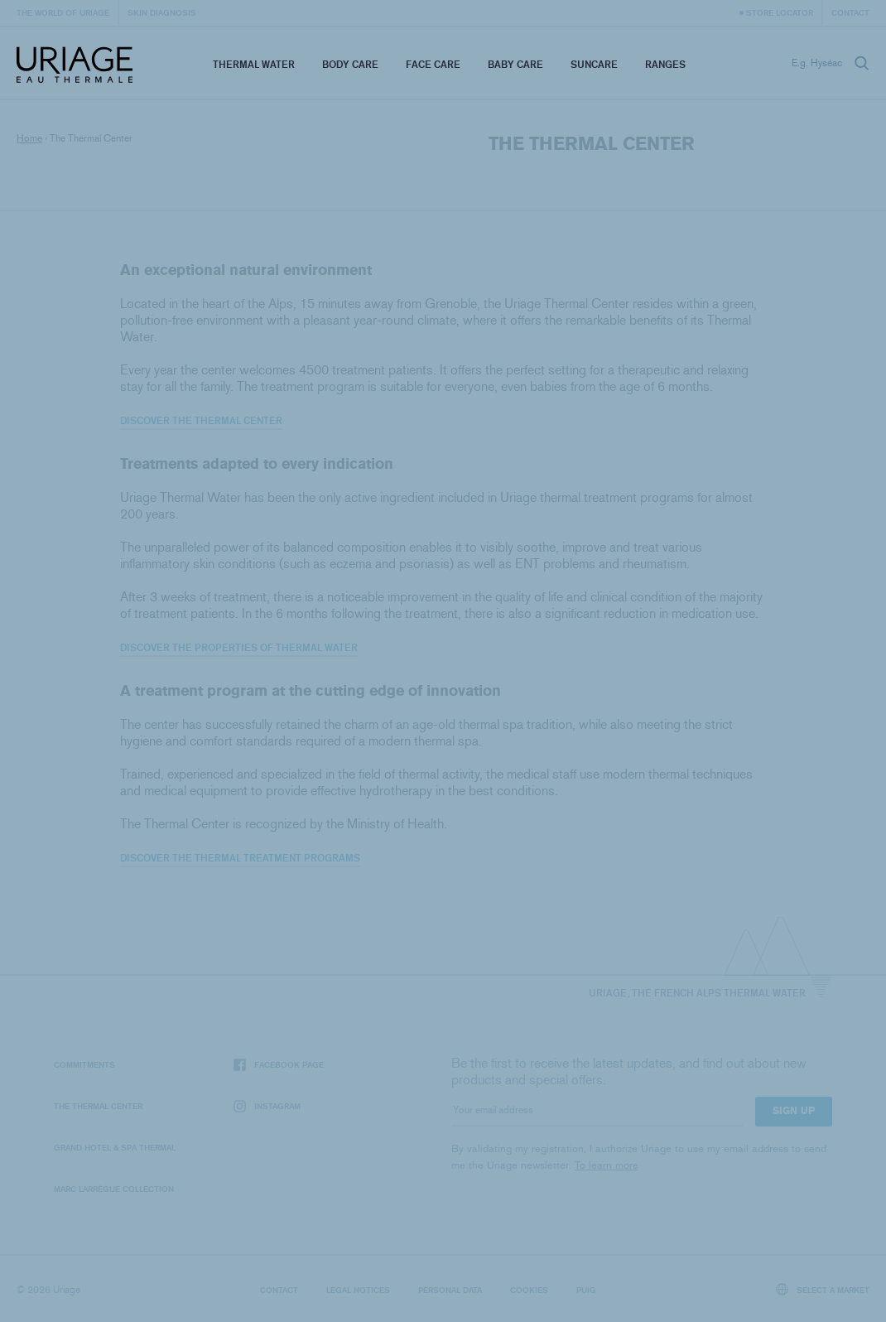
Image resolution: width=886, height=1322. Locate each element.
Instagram (267, 1106)
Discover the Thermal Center (201, 420)
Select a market (823, 1289)
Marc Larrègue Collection (114, 1189)
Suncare (594, 64)
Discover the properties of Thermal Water (239, 647)
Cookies (529, 1290)
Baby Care (515, 64)
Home (29, 138)
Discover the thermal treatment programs (240, 858)
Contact (850, 12)
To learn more (606, 1165)
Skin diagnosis (162, 12)
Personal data (450, 1290)
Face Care (433, 64)
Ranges (665, 64)
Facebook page (279, 1064)
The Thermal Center (98, 1106)
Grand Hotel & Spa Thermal (115, 1147)
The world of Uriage (63, 12)
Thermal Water (254, 64)
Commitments (84, 1064)
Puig (586, 1290)
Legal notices (358, 1290)
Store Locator (779, 12)
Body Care (350, 64)
